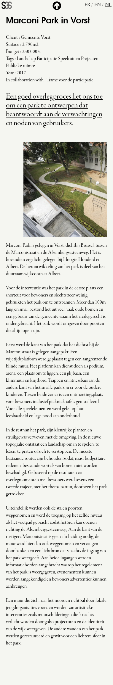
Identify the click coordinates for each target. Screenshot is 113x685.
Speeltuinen (69, 59)
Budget (12, 52)
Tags (10, 59)
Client (12, 37)
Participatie (47, 59)
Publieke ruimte (20, 66)
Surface (12, 44)
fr (87, 5)
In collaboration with (25, 80)
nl (108, 5)
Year (10, 73)
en (97, 5)
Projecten (89, 59)
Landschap (26, 59)
